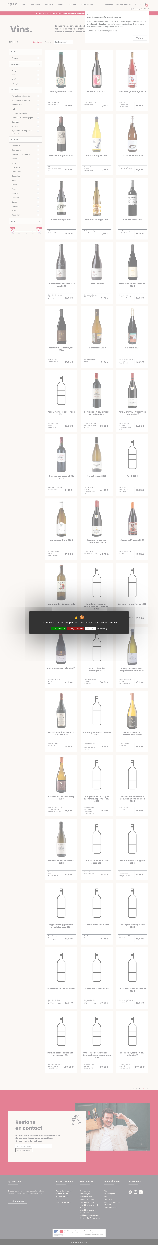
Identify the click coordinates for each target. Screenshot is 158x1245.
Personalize (90, 629)
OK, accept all (58, 629)
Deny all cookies (75, 629)
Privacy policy (102, 629)
